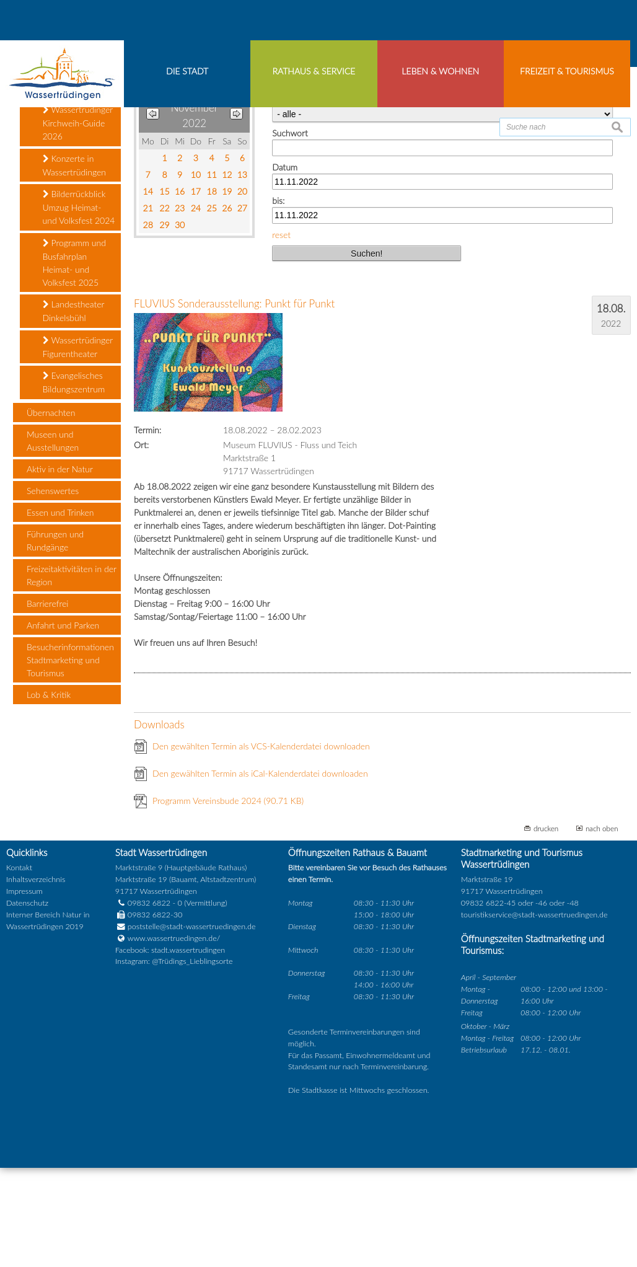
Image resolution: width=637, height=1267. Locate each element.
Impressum (24, 991)
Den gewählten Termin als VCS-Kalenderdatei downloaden (261, 845)
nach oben (602, 927)
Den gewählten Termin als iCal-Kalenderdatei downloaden (260, 872)
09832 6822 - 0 (148, 1002)
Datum (284, 266)
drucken (546, 927)
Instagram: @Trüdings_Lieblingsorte (174, 1061)
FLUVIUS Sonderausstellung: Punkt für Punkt (234, 403)
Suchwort (289, 232)
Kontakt (19, 967)
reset (281, 334)
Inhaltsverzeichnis (35, 979)
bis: (278, 300)
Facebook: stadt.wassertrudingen (170, 1049)
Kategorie (290, 199)
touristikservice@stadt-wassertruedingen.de (534, 1014)
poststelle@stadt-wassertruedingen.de (192, 1025)
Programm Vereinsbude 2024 (228, 899)
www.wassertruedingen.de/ (174, 1037)
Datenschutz (27, 1002)
